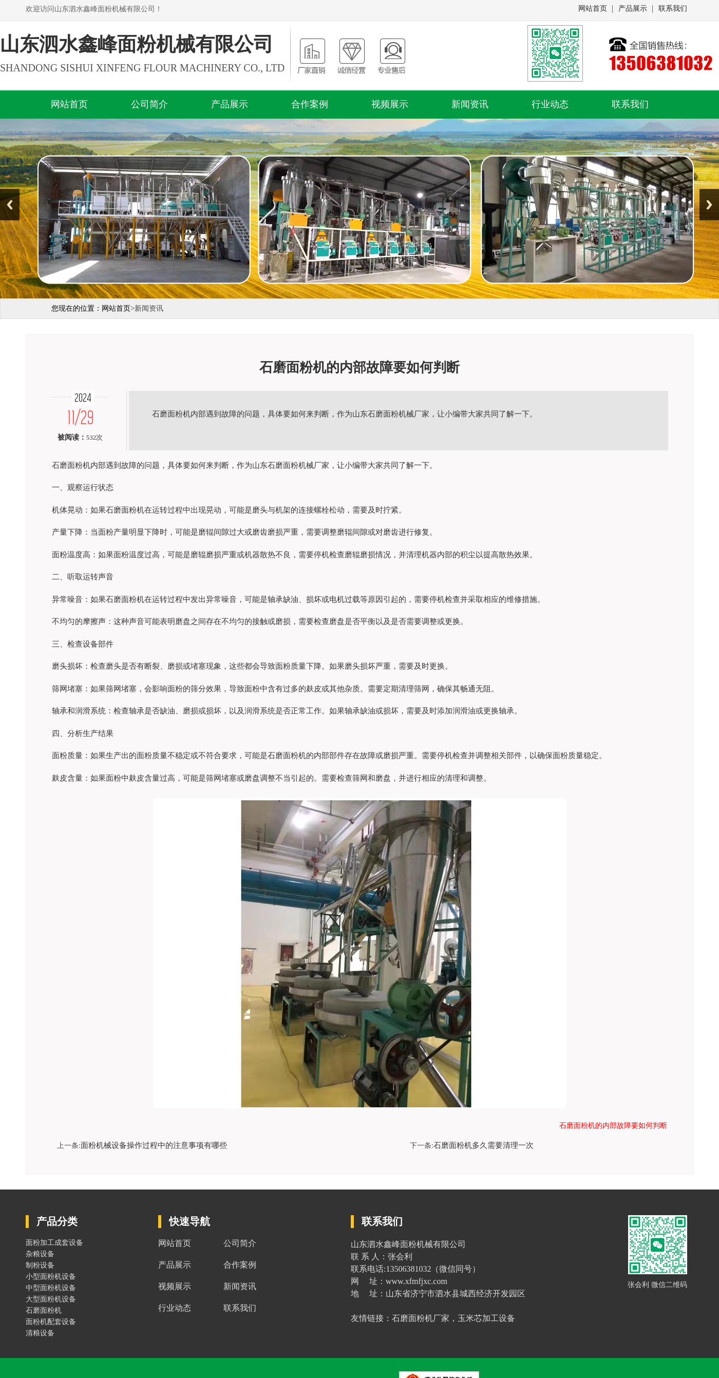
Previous (10, 204)
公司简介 (149, 104)
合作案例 (309, 104)
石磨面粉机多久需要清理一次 (483, 1145)
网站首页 (592, 8)
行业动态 (550, 104)
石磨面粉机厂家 (420, 1318)
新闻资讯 (469, 104)
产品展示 (632, 8)
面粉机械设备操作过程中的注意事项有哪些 (154, 1145)
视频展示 (389, 104)
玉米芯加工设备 (486, 1318)
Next (709, 204)
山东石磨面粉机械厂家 (290, 465)
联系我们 (672, 8)
